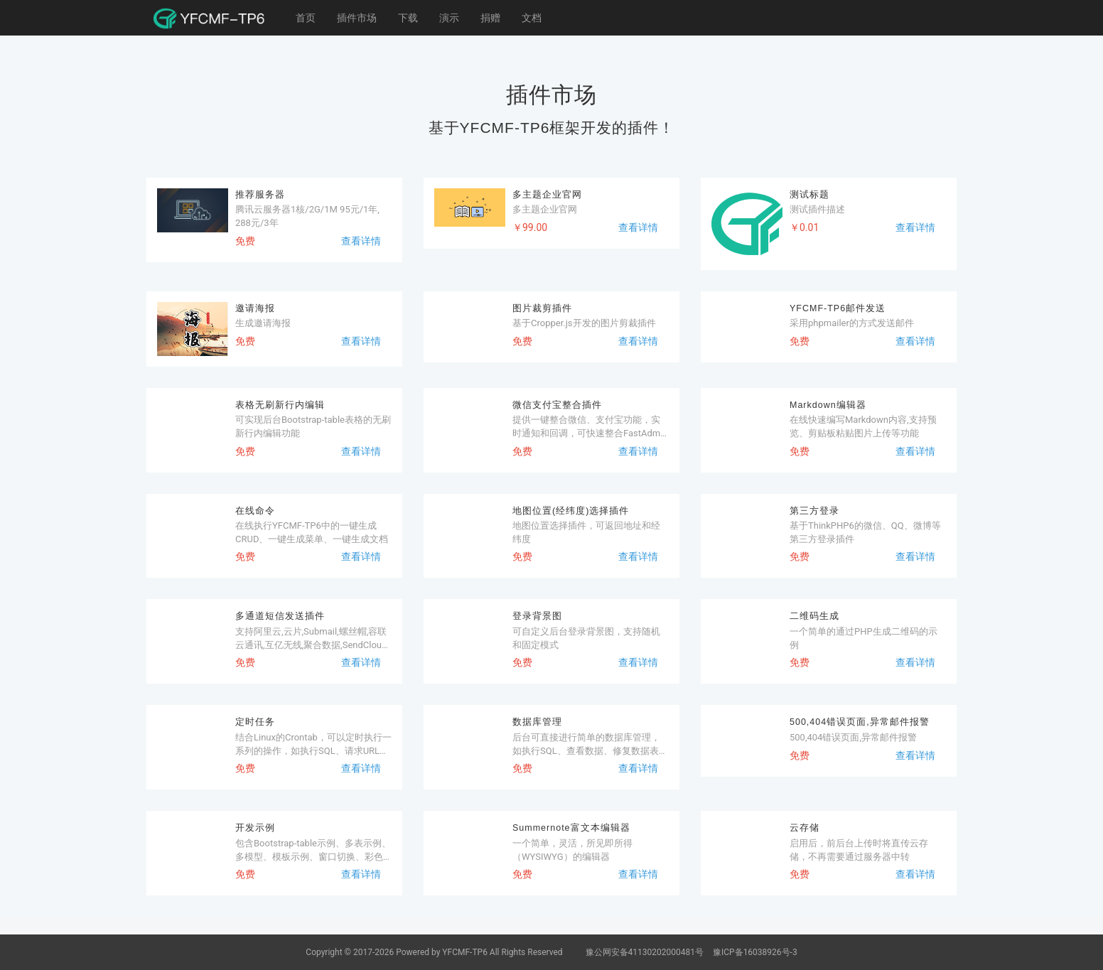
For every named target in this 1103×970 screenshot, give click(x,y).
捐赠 (490, 17)
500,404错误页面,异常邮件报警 (860, 722)
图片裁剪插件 (542, 308)
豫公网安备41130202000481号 (646, 952)
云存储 (804, 828)
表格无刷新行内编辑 (280, 405)
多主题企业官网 (547, 195)
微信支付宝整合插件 (557, 405)
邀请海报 (255, 308)
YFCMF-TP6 (465, 952)
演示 (449, 17)
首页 (306, 17)
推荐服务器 (260, 195)
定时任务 (255, 722)
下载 (408, 17)
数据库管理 (537, 722)
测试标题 (809, 195)
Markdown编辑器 (828, 405)
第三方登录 (814, 511)
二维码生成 (814, 616)
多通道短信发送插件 (280, 616)
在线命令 (255, 511)
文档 (532, 17)
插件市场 (357, 17)
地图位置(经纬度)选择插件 (570, 511)
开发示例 (255, 828)
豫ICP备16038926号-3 (755, 952)
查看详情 (361, 241)
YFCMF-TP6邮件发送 (838, 308)
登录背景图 (537, 616)
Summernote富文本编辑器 (571, 828)
